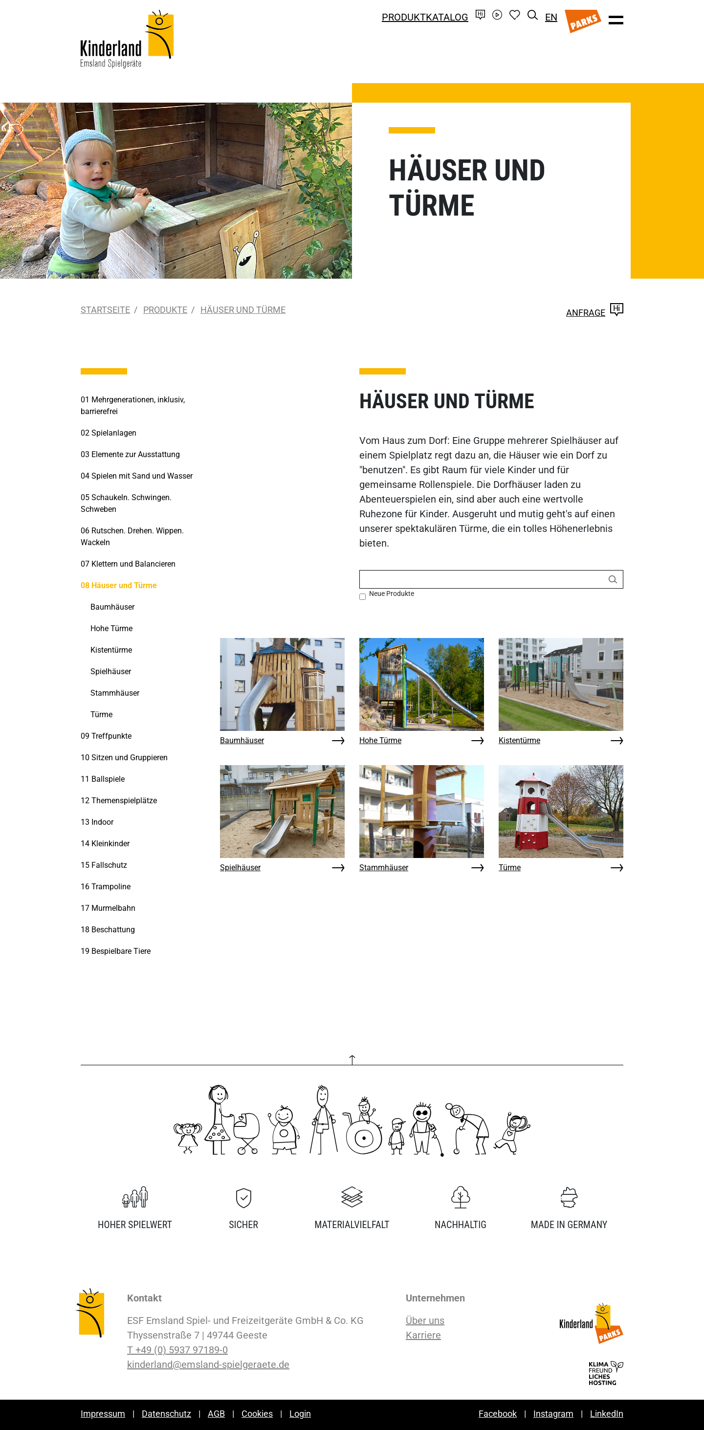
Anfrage (594, 313)
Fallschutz (104, 865)
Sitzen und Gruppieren (124, 757)
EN (551, 17)
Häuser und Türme (243, 310)
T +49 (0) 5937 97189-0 (177, 1350)
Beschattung (108, 929)
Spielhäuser (240, 867)
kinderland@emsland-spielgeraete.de (208, 1364)
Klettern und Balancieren (128, 564)
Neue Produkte (391, 593)
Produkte (165, 310)
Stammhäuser (383, 867)
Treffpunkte (106, 736)
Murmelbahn (108, 908)
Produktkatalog (425, 17)
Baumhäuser (242, 740)
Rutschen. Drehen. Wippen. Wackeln (132, 536)
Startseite (105, 310)
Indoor (97, 822)
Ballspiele (103, 779)
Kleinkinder (105, 843)
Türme (510, 867)
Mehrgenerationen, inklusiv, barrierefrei (133, 405)
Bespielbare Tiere (116, 951)
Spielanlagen (108, 433)
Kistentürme (519, 740)
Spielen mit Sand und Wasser (137, 476)
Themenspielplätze (119, 800)
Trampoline (106, 886)
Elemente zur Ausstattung (130, 454)
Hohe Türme (380, 740)
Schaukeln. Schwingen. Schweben (126, 503)
